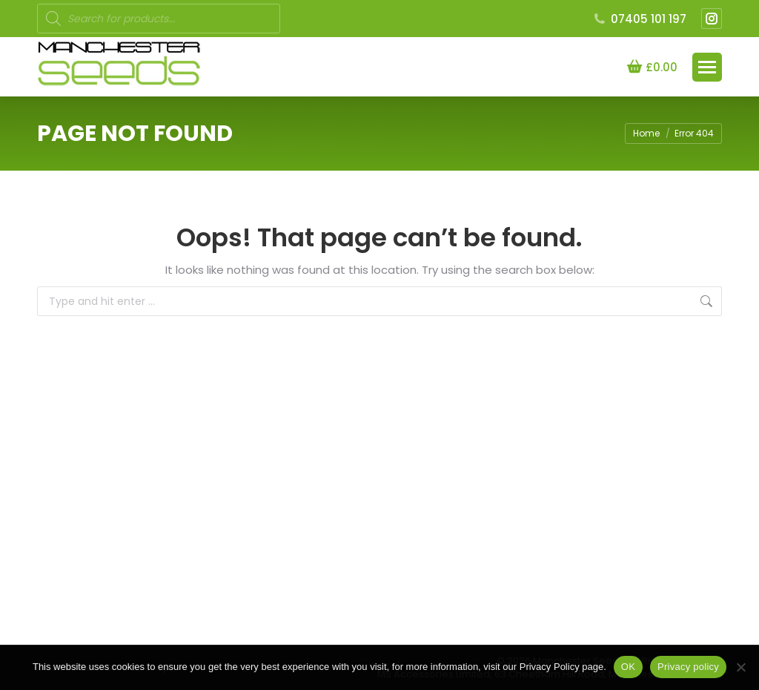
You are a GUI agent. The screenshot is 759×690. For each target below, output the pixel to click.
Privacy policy (688, 666)
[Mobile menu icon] (707, 67)
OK (628, 666)
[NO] (740, 667)
